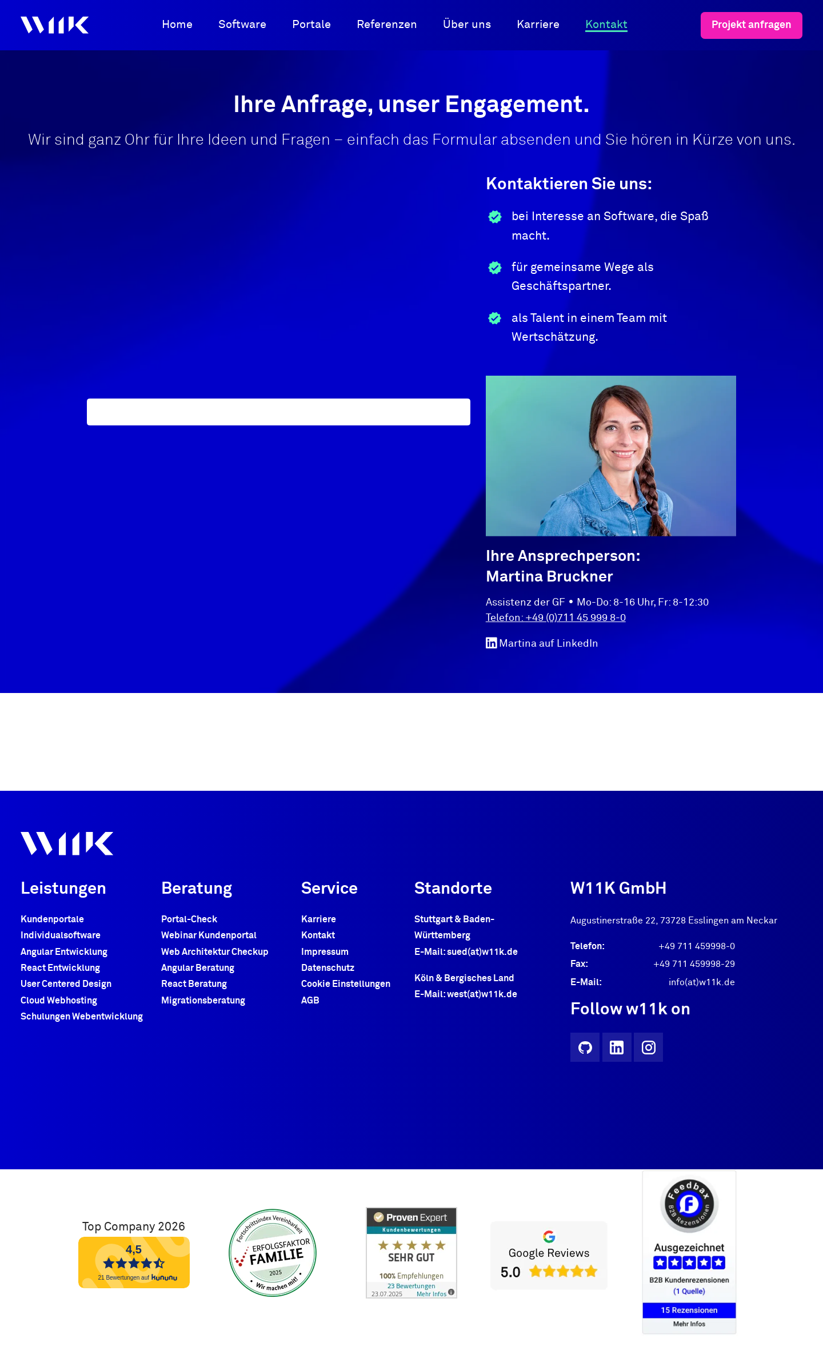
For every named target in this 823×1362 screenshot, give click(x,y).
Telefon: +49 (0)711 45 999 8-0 (556, 618)
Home (177, 24)
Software (242, 24)
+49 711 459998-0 (696, 946)
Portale (311, 24)
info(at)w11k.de (702, 982)
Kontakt (606, 24)
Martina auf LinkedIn (542, 643)
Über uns (467, 24)
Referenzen (387, 24)
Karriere (538, 24)
